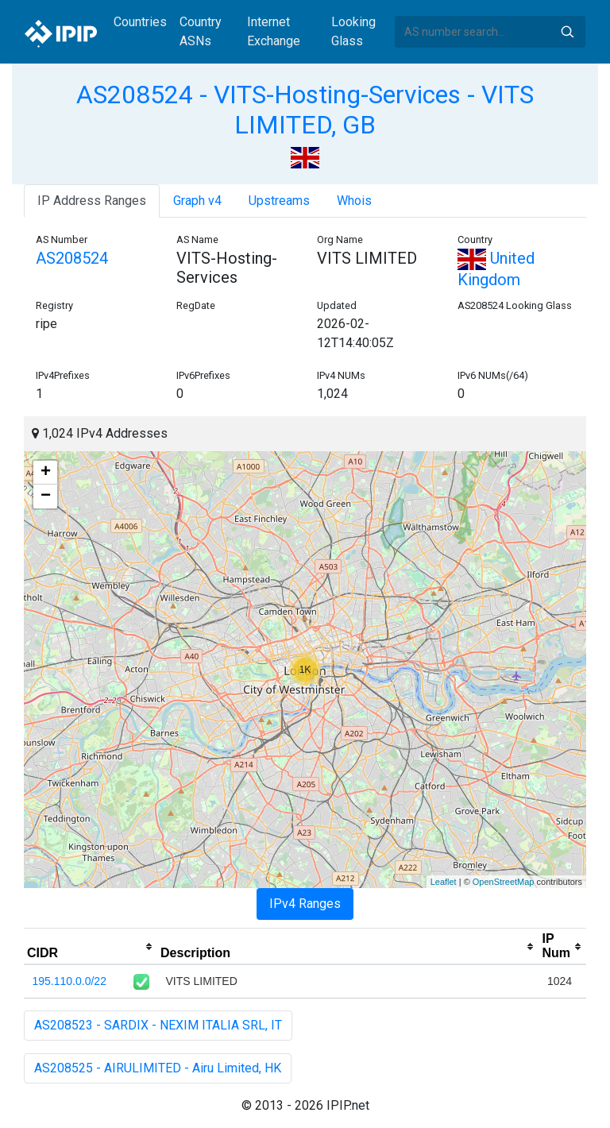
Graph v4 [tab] (197, 200)
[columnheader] (90, 947)
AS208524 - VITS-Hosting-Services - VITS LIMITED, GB (305, 109)
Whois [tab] (354, 200)
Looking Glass (353, 31)
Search (567, 32)
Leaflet (443, 882)
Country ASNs (201, 31)
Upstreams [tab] (279, 200)
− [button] (46, 496)
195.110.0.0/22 (69, 981)
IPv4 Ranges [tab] (305, 903)
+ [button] (46, 473)
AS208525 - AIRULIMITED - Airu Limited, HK (157, 1068)
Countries (140, 21)
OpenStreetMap (504, 882)
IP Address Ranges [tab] (91, 200)
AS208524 (72, 258)
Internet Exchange (273, 31)
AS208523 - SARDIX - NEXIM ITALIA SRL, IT (158, 1025)
